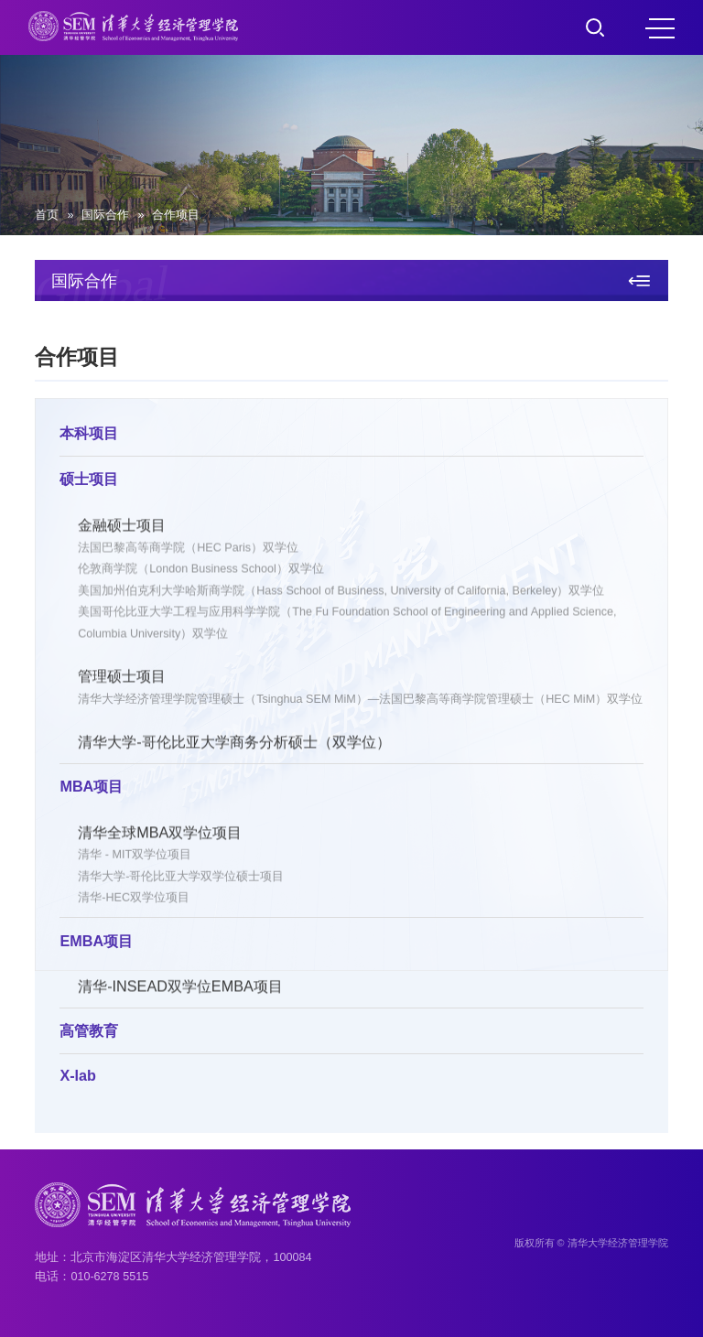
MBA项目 (91, 788)
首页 (47, 215)
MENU (660, 28)
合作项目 (176, 215)
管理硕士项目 (122, 679)
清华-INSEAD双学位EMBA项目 (180, 989)
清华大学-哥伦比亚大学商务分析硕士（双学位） (234, 745)
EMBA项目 (96, 942)
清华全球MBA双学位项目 (160, 834)
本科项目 (88, 434)
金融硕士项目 (122, 527)
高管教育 (88, 1032)
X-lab (77, 1077)
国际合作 (105, 215)
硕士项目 (88, 480)
